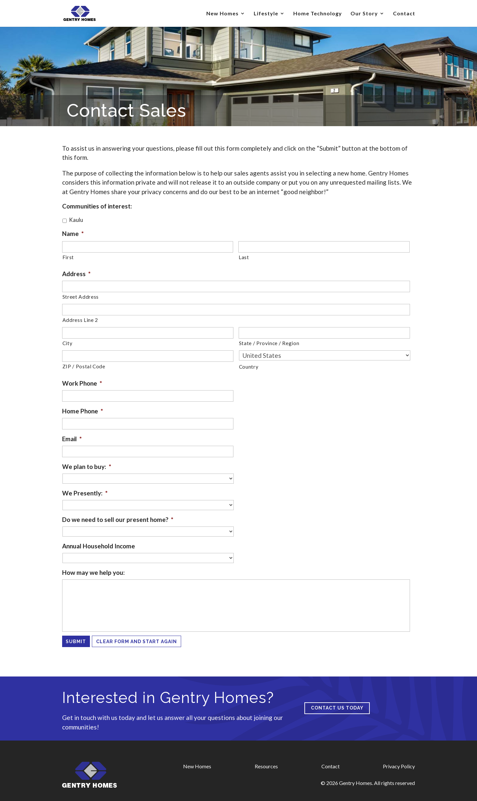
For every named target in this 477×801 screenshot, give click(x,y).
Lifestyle (266, 13)
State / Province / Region (269, 343)
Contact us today (337, 707)
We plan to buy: (86, 466)
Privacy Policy (399, 766)
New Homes (222, 13)
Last (244, 257)
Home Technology (317, 13)
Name (73, 233)
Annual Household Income (98, 546)
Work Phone (82, 383)
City (67, 343)
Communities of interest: (97, 206)
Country (249, 367)
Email (72, 438)
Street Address (80, 297)
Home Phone (82, 411)
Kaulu (76, 220)
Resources (266, 766)
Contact (404, 13)
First (68, 257)
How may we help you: (93, 572)
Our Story (364, 13)
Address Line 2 (80, 320)
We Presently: (85, 493)
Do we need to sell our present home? (117, 519)
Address (76, 273)
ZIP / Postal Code (83, 366)
